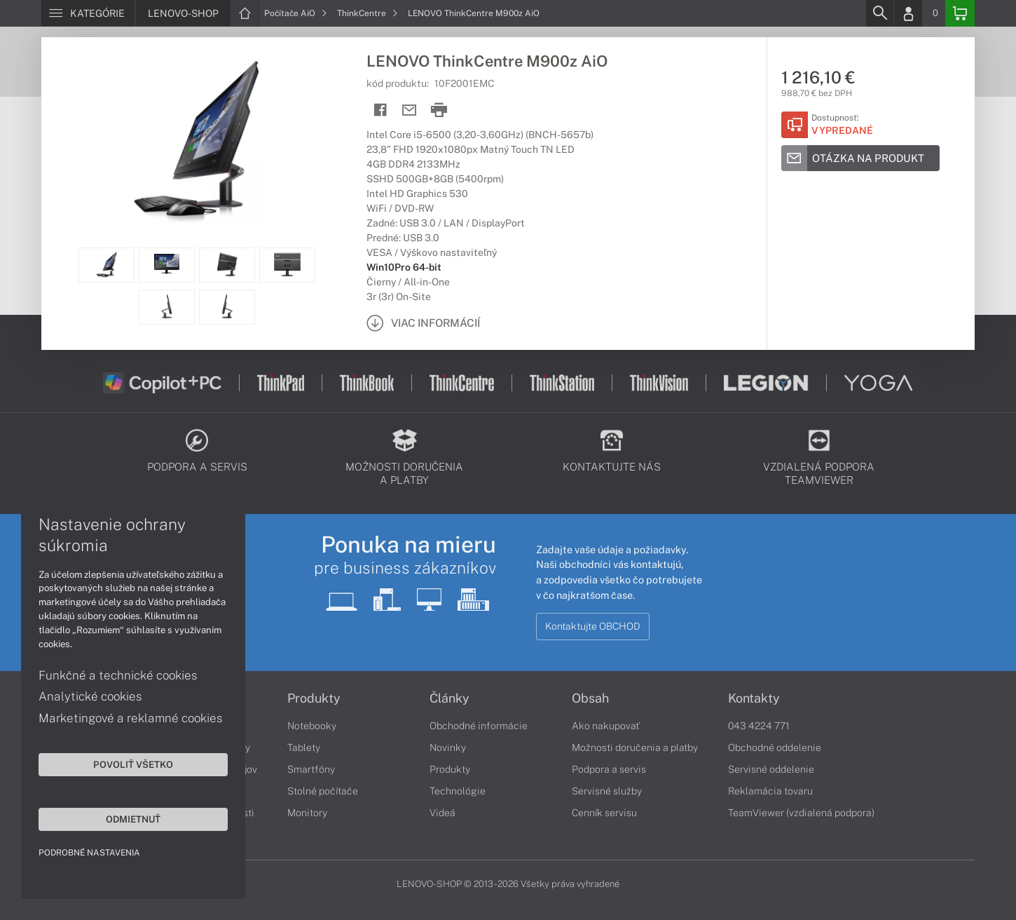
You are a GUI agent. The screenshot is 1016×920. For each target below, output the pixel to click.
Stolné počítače (322, 791)
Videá (442, 812)
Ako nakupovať (606, 725)
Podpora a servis (609, 769)
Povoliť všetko (133, 764)
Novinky (448, 747)
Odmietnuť (133, 819)
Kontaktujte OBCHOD (592, 626)
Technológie (458, 791)
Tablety (303, 747)
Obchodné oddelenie (774, 747)
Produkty (314, 698)
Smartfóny (311, 769)
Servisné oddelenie (771, 769)
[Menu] (88, 13)
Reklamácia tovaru (770, 791)
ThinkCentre (367, 13)
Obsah (590, 698)
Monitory (307, 812)
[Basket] (960, 13)
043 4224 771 (759, 725)
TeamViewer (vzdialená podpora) (801, 812)
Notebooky (311, 725)
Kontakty (754, 698)
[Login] (908, 13)
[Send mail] (409, 110)
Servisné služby (607, 791)
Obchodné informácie (479, 725)
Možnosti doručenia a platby (635, 747)
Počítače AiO (295, 13)
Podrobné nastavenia (89, 853)
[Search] (879, 13)
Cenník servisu (604, 812)
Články (449, 698)
